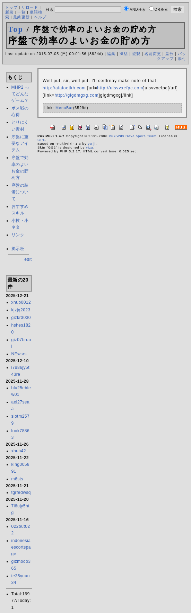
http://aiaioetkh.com (64, 88)
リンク (18, 234)
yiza (89, 147)
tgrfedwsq (21, 492)
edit (28, 259)
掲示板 (18, 248)
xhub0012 (21, 302)
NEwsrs (19, 354)
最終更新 (21, 17)
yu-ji (92, 143)
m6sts (17, 479)
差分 (169, 54)
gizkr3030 (21, 317)
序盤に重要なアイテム (20, 143)
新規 (9, 12)
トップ (11, 7)
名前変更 (153, 54)
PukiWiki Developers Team (133, 136)
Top (16, 29)
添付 (182, 58)
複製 (136, 54)
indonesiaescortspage (21, 547)
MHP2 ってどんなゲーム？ (20, 94)
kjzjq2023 (21, 310)
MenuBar (64, 108)
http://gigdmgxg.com (76, 95)
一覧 (21, 12)
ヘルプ (40, 17)
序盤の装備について (20, 192)
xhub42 (18, 450)
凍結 (124, 54)
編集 (111, 54)
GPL (41, 140)
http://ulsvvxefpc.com (120, 88)
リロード (29, 7)
